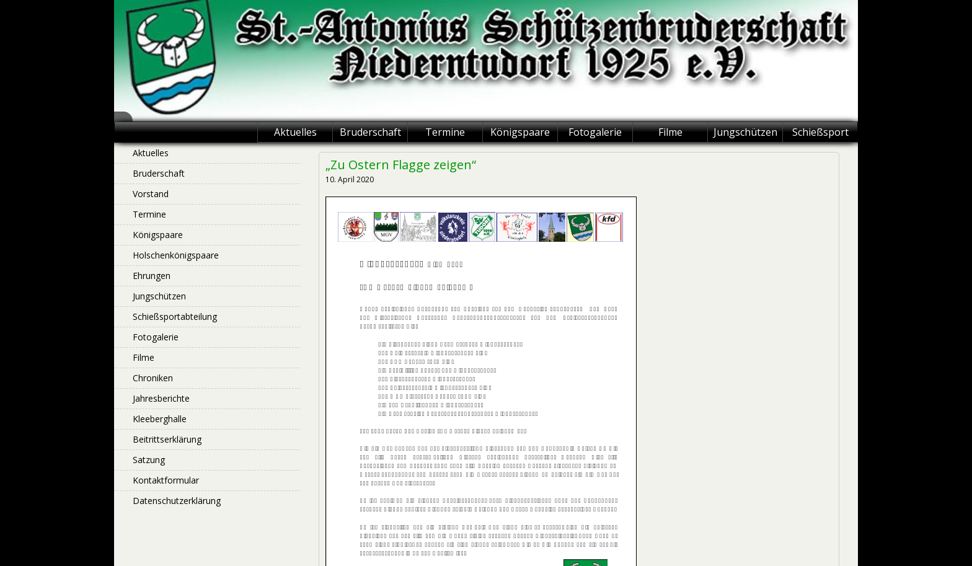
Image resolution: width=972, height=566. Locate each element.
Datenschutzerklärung (177, 500)
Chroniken (153, 378)
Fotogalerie (595, 132)
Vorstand (151, 194)
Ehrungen (151, 275)
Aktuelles (295, 132)
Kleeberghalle (160, 419)
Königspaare (520, 132)
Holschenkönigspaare (176, 255)
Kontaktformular (166, 480)
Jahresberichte (161, 398)
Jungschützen (745, 132)
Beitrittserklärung (167, 439)
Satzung (149, 460)
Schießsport (820, 132)
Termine (445, 132)
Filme (670, 132)
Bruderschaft (370, 132)
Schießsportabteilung (175, 316)
